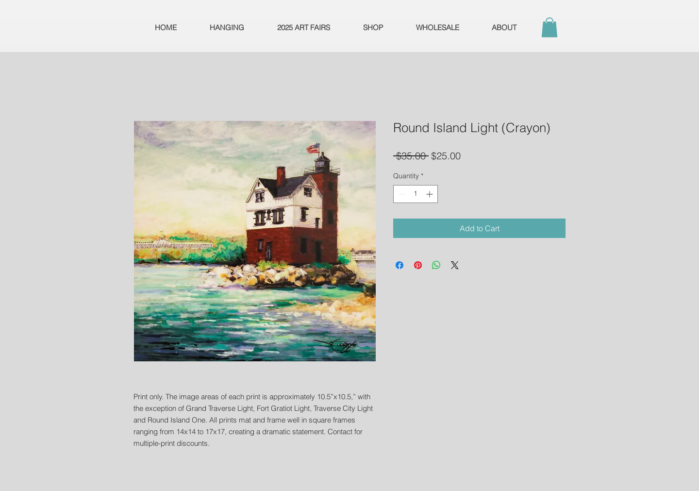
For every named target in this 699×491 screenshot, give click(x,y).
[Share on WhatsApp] (436, 265)
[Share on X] (455, 265)
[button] (549, 27)
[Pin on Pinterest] (418, 265)
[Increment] (430, 194)
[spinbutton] (415, 194)
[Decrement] (401, 194)
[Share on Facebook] (399, 265)
